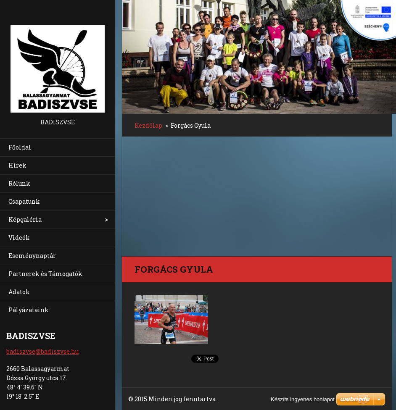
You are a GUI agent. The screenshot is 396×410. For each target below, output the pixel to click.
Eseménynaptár (32, 256)
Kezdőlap (148, 125)
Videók (19, 238)
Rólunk (19, 183)
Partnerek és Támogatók (45, 274)
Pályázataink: (29, 310)
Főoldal (19, 147)
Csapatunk (24, 201)
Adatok (19, 292)
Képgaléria (25, 219)
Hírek (17, 165)
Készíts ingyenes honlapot (303, 399)
